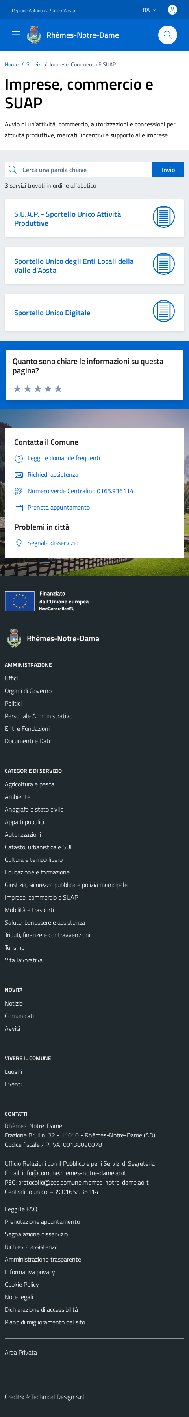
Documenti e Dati (27, 741)
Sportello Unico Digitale (52, 312)
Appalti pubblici (24, 821)
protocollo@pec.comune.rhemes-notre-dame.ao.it (83, 1182)
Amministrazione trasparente (43, 1259)
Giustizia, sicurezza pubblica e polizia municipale (66, 884)
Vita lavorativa (24, 960)
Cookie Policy (22, 1284)
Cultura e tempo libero (34, 859)
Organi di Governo (28, 690)
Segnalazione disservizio (36, 1234)
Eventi (13, 1084)
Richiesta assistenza (31, 1246)
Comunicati (19, 1015)
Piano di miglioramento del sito (45, 1322)
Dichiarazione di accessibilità (41, 1309)
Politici (13, 703)
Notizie (14, 1003)
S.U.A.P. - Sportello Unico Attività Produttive (67, 218)
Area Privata (21, 1352)
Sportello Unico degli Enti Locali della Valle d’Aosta (74, 265)
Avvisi (12, 1028)
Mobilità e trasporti (29, 909)
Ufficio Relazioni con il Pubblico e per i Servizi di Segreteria (80, 1163)
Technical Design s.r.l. (58, 1396)
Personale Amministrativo (38, 715)
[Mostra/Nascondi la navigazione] (15, 34)
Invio (168, 169)
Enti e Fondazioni (27, 728)
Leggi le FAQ (21, 1209)
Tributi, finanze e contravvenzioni (47, 935)
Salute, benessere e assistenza (45, 922)
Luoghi (13, 1071)
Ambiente (17, 796)
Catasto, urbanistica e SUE (39, 847)
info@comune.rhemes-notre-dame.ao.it (74, 1172)
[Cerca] (167, 35)
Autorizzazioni (23, 834)
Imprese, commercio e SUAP (41, 897)
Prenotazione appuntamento (42, 1221)
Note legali (19, 1297)
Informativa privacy (30, 1271)
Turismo (14, 947)
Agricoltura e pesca (29, 784)
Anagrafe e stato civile (34, 809)
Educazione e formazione (37, 872)
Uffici (11, 678)
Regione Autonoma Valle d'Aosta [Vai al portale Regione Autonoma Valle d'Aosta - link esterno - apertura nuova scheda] (43, 10)
